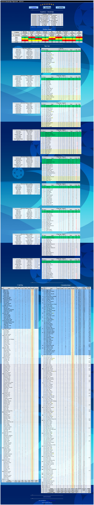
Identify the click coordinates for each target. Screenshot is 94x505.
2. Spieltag (34, 7)
